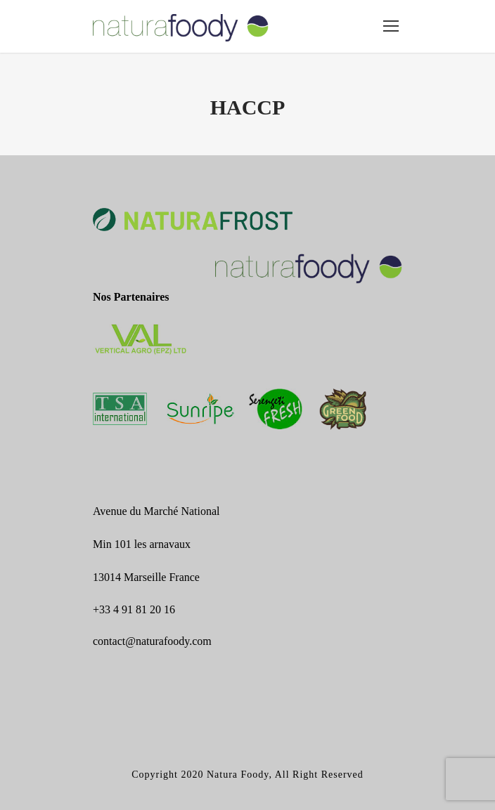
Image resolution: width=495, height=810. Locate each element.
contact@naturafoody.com (152, 641)
